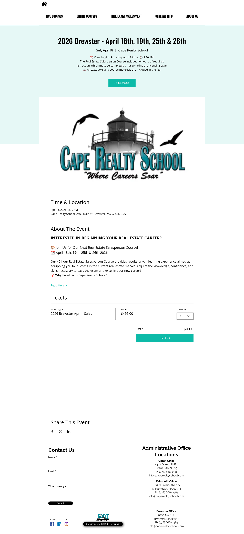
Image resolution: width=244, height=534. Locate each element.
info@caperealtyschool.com (166, 475)
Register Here (122, 82)
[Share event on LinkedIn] (68, 431)
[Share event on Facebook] (52, 431)
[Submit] (60, 503)
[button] (54, 16)
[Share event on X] (60, 431)
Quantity (181, 309)
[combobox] (185, 316)
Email (51, 471)
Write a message (57, 486)
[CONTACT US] (59, 519)
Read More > (59, 285)
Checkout (165, 338)
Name (51, 457)
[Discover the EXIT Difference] (103, 524)
